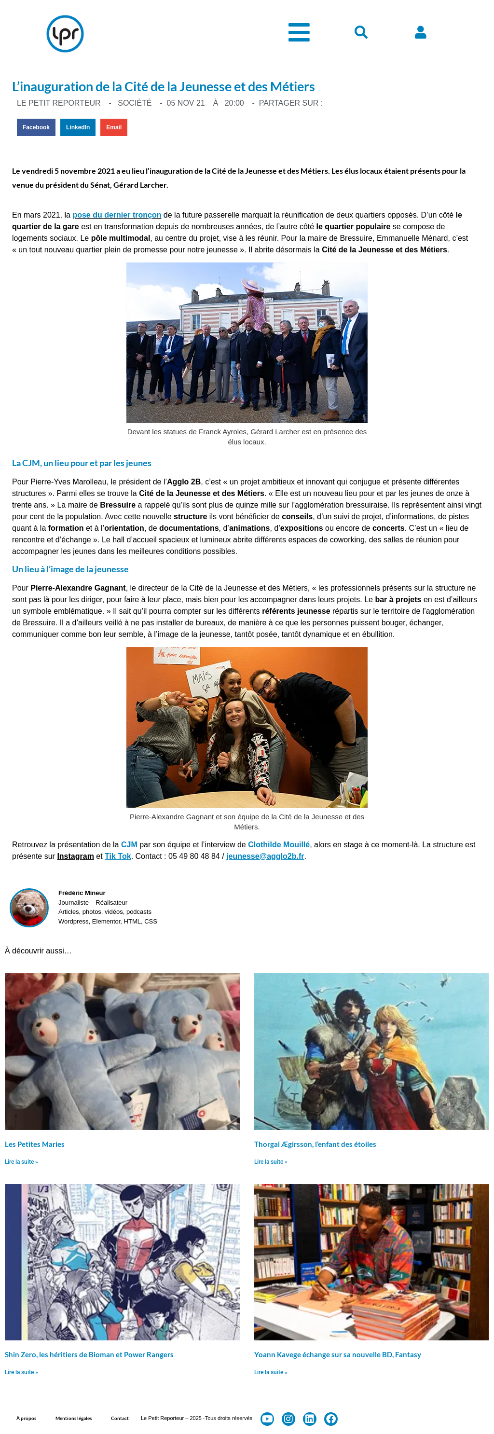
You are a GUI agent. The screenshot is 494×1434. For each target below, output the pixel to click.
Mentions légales (73, 1418)
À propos (26, 1418)
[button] (36, 127)
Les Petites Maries (35, 1144)
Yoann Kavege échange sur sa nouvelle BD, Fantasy (337, 1354)
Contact (120, 1418)
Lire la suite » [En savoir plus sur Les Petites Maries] (21, 1161)
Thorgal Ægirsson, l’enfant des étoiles (315, 1144)
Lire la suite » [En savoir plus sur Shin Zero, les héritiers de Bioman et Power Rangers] (21, 1372)
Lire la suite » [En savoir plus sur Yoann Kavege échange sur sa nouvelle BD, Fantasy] (271, 1372)
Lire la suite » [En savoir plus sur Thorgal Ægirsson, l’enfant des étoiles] (271, 1161)
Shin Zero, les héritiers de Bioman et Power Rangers (89, 1354)
